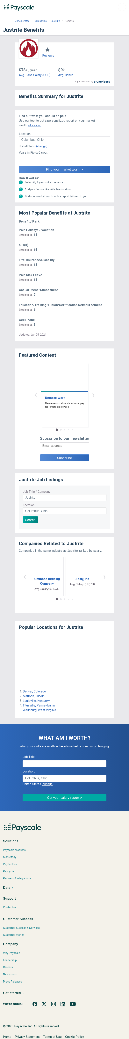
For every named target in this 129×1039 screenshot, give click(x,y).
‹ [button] (35, 394)
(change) (41, 146)
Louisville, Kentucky (36, 701)
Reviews (48, 55)
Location (28, 505)
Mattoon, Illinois (34, 696)
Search (30, 520)
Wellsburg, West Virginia (39, 710)
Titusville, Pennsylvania (39, 705)
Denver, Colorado (34, 691)
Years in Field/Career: (33, 152)
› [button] (93, 394)
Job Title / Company (36, 492)
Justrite (56, 21)
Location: (25, 134)
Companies (40, 21)
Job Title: (29, 757)
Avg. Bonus (65, 75)
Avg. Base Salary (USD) (34, 75)
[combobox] (64, 139)
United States (22, 21)
